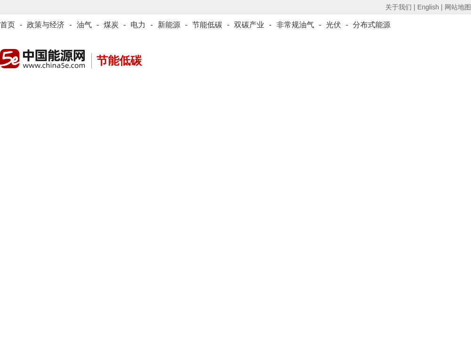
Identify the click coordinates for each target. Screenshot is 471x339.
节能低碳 (207, 25)
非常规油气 (295, 25)
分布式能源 (371, 25)
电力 (138, 25)
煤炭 (111, 25)
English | (429, 7)
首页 (7, 25)
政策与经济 (46, 25)
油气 (84, 25)
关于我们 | (400, 7)
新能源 (169, 25)
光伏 (333, 25)
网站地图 (458, 7)
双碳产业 (249, 25)
